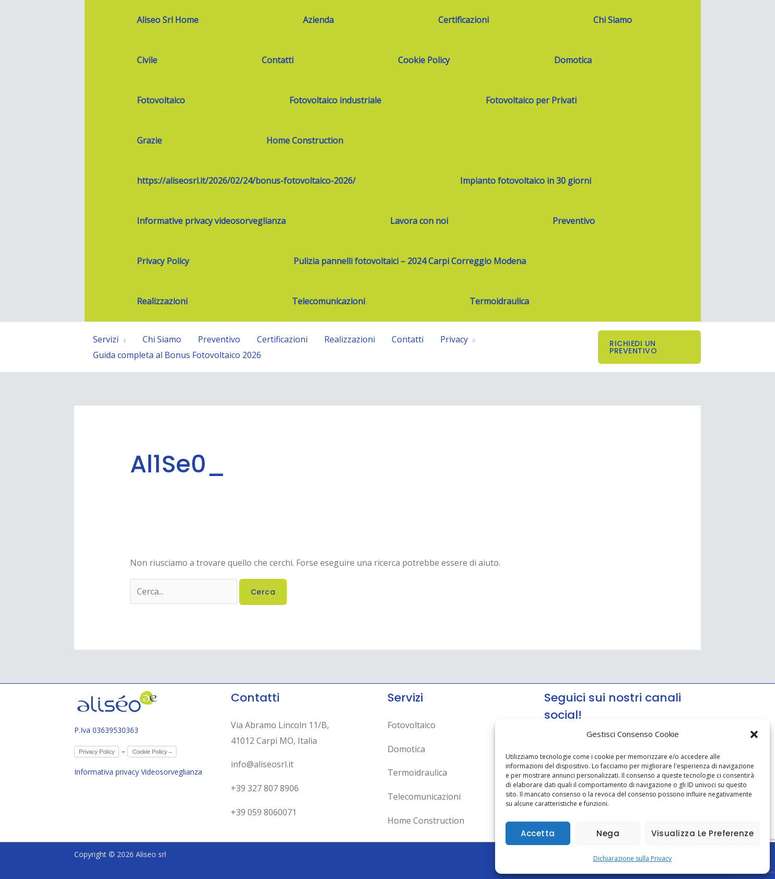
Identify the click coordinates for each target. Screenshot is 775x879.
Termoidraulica (499, 301)
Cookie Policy (424, 60)
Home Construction (304, 140)
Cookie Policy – (152, 752)
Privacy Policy (163, 261)
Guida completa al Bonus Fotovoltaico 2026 (177, 355)
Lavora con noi (419, 221)
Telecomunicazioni (328, 301)
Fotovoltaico (161, 100)
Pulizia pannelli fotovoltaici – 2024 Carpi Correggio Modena (409, 261)
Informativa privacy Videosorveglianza (139, 772)
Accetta (538, 833)
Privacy (454, 339)
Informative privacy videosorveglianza (211, 221)
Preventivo (574, 221)
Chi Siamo (612, 20)
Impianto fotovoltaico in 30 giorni (525, 180)
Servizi (106, 339)
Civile (147, 60)
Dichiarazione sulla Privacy (632, 858)
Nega (607, 833)
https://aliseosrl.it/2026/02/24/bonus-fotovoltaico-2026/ (246, 180)
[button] (754, 734)
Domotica (573, 60)
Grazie (149, 140)
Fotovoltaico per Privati (531, 100)
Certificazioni (463, 20)
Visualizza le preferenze (702, 833)
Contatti (277, 60)
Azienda (318, 20)
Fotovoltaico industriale (335, 100)
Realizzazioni (162, 301)
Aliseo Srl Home (167, 20)
